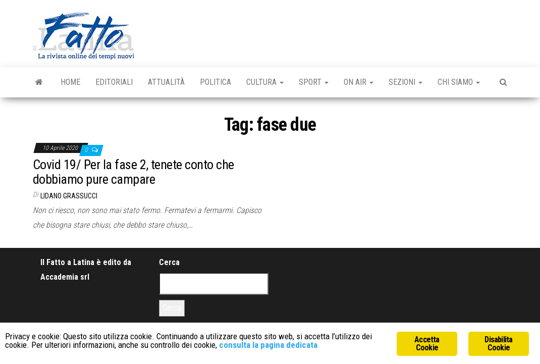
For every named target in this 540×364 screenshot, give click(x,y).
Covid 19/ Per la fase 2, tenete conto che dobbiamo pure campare (133, 172)
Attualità (166, 82)
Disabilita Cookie (498, 343)
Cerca (169, 262)
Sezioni (405, 82)
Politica (215, 82)
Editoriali (114, 82)
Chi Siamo (459, 82)
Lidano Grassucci (68, 196)
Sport (314, 82)
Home (70, 82)
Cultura (265, 82)
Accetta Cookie (426, 343)
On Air (358, 82)
